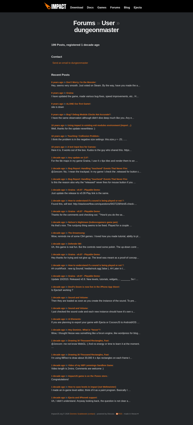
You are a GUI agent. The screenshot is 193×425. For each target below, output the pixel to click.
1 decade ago (58, 157)
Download (76, 7)
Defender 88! (74, 244)
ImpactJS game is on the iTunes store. (88, 376)
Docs (90, 7)
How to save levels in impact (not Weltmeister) (92, 387)
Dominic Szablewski (78, 414)
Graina (69, 93)
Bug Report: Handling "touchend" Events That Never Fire (97, 168)
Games (101, 7)
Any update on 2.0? (78, 157)
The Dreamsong (76, 233)
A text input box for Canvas (81, 147)
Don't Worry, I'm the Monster (81, 82)
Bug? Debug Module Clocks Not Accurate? (88, 114)
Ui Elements (74, 319)
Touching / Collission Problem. (83, 136)
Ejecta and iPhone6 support (82, 397)
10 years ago (57, 125)
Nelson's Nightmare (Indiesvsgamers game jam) (92, 222)
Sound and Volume (78, 297)
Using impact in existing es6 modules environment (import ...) (99, 125)
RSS (120, 414)
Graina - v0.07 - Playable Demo (84, 190)
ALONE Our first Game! (78, 104)
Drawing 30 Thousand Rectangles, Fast (88, 340)
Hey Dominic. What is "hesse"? (84, 330)
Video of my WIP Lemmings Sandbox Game (90, 365)
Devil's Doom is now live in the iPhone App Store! (93, 287)
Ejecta (138, 7)
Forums (115, 7)
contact (91, 414)
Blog (127, 7)
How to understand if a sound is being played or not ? (96, 200)
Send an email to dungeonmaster (70, 63)
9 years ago (57, 82)
